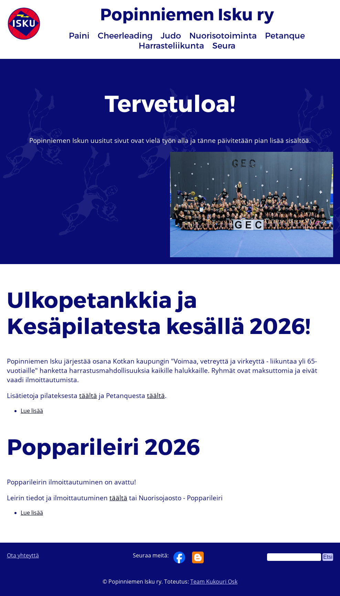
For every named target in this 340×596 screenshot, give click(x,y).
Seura (223, 45)
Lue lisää (32, 411)
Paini (79, 35)
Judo (171, 35)
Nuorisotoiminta (223, 35)
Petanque (285, 35)
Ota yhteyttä (23, 555)
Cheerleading (125, 35)
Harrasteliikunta (171, 45)
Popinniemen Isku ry (187, 13)
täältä (88, 395)
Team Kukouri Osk (213, 581)
